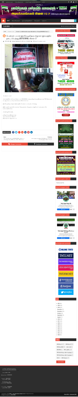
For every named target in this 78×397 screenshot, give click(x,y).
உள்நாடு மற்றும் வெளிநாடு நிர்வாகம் (32, 2)
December (59, 309)
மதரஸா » (44, 20)
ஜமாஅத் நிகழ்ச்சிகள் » (27, 20)
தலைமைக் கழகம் (9, 2)
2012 (59, 330)
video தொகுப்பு (65, 357)
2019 (59, 307)
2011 (59, 332)
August (59, 317)
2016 (59, 323)
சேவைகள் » (37, 20)
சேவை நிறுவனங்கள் (19, 2)
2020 (59, 305)
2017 (59, 321)
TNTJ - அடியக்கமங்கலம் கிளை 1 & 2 (17, 393)
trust (58, 357)
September (59, 315)
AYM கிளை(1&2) (60, 346)
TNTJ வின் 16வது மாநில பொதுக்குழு (64, 355)
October (59, 313)
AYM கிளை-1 (59, 344)
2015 (59, 325)
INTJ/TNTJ (59, 349)
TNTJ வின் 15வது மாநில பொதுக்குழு (64, 352)
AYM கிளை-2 (35, 41)
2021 (59, 303)
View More (61, 361)
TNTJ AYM (13, 394)
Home (3, 2)
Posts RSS (66, 394)
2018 (59, 319)
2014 (59, 327)
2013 (59, 329)
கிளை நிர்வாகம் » (16, 20)
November (59, 311)
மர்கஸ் (43, 2)
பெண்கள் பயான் (11, 31)
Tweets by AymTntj (60, 182)
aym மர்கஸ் (68, 346)
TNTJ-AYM (7, 41)
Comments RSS (73, 394)
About (8, 20)
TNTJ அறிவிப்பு (67, 349)
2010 (59, 334)
